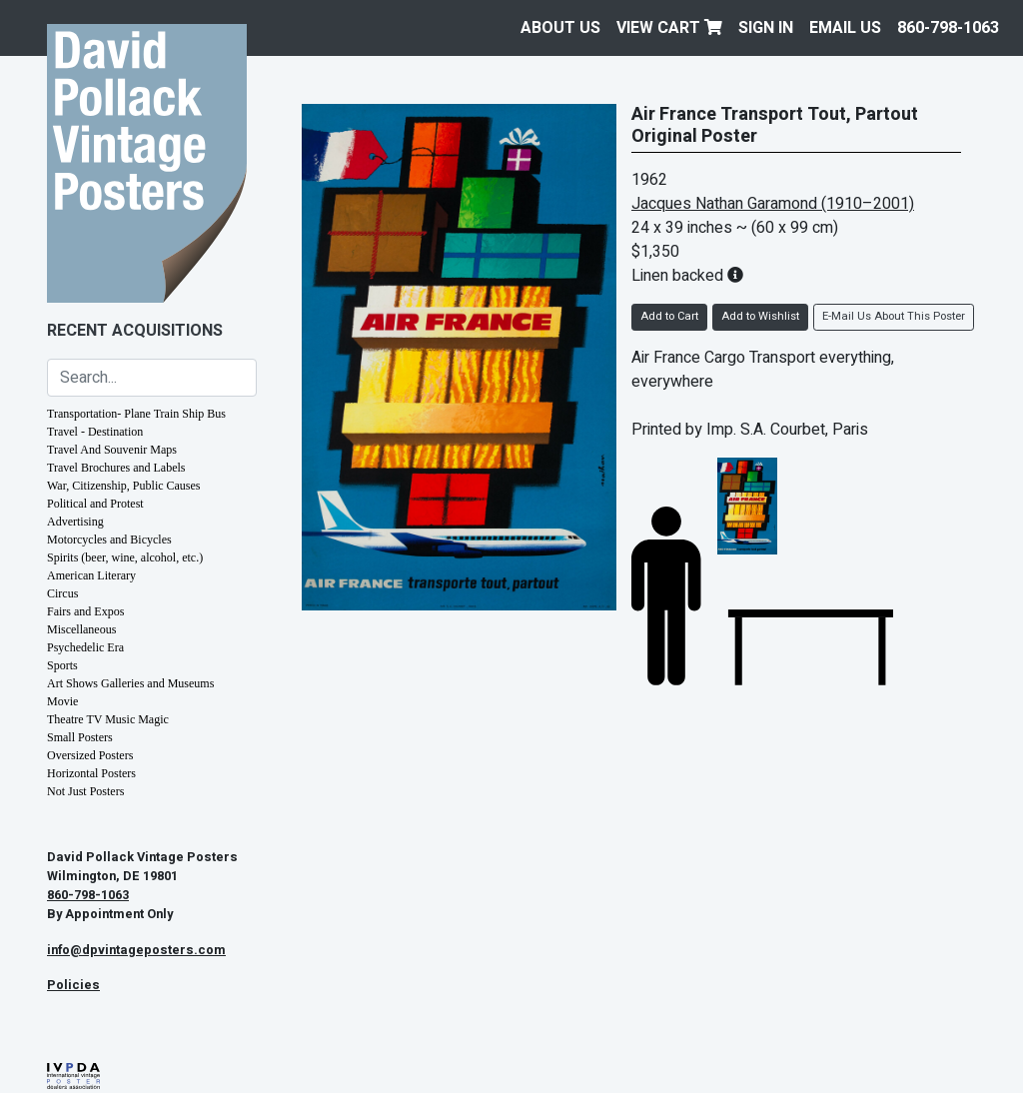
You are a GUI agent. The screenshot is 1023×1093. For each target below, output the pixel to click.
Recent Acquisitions (135, 331)
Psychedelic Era (85, 647)
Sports (62, 665)
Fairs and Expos (85, 611)
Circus (62, 593)
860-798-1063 (948, 28)
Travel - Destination (95, 432)
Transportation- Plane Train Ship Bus (136, 414)
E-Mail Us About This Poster (893, 316)
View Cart (669, 28)
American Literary (91, 575)
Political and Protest (95, 504)
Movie (62, 701)
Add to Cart (669, 316)
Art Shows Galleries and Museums (130, 683)
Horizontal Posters (91, 773)
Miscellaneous (81, 629)
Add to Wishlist (760, 316)
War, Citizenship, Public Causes (124, 486)
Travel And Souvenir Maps (112, 450)
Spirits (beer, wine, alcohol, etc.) (125, 557)
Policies (73, 985)
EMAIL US (845, 28)
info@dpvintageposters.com (136, 950)
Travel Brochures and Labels (116, 468)
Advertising (75, 522)
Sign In (765, 28)
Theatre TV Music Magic (108, 719)
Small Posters (80, 737)
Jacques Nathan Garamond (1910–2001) (772, 204)
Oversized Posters (90, 755)
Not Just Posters (85, 791)
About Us (560, 28)
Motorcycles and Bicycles (109, 539)
